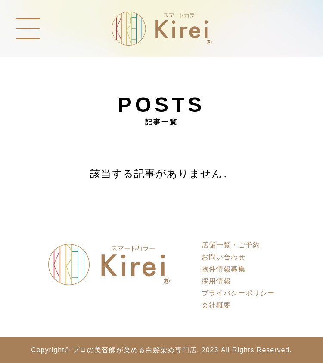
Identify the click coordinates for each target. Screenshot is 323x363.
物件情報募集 (223, 269)
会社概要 (216, 305)
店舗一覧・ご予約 (231, 245)
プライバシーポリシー (238, 293)
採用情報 (216, 281)
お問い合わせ (223, 257)
